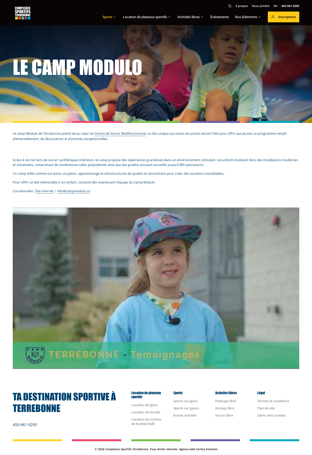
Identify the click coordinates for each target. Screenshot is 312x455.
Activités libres (189, 17)
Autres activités (185, 415)
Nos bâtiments (246, 17)
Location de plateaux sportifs (145, 17)
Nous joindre (261, 6)
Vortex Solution (206, 449)
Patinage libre (225, 401)
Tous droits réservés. (164, 449)
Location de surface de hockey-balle (146, 421)
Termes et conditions (273, 401)
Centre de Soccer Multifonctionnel (120, 133)
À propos (242, 6)
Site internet (44, 191)
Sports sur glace (185, 401)
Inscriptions (283, 17)
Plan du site (266, 408)
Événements (219, 17)
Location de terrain (145, 412)
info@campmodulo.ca (73, 191)
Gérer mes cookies (271, 415)
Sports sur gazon (186, 408)
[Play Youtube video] (156, 288)
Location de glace (144, 405)
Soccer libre (224, 415)
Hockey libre (224, 408)
